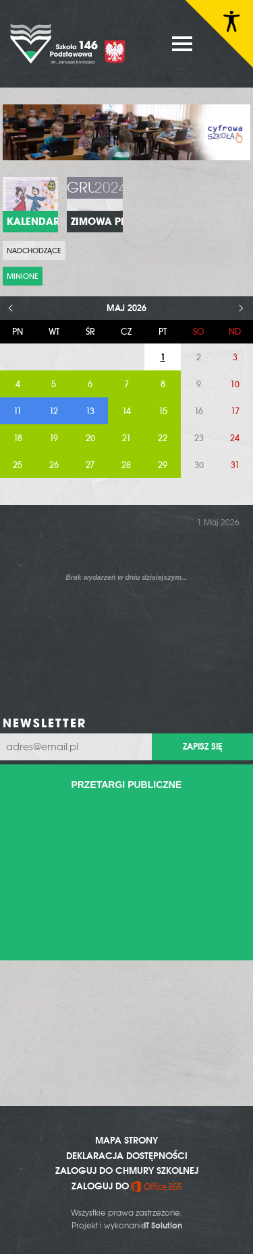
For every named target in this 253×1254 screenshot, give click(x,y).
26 (54, 465)
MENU (182, 44)
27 (90, 465)
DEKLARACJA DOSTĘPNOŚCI (127, 1156)
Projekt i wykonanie (127, 1225)
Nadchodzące (34, 250)
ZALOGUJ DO (126, 1186)
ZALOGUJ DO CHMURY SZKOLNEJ (126, 1170)
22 (162, 438)
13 (90, 411)
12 (53, 411)
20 (90, 438)
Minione (22, 276)
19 (53, 438)
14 (126, 411)
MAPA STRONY (126, 1140)
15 (163, 411)
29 (162, 465)
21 (126, 438)
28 (126, 465)
